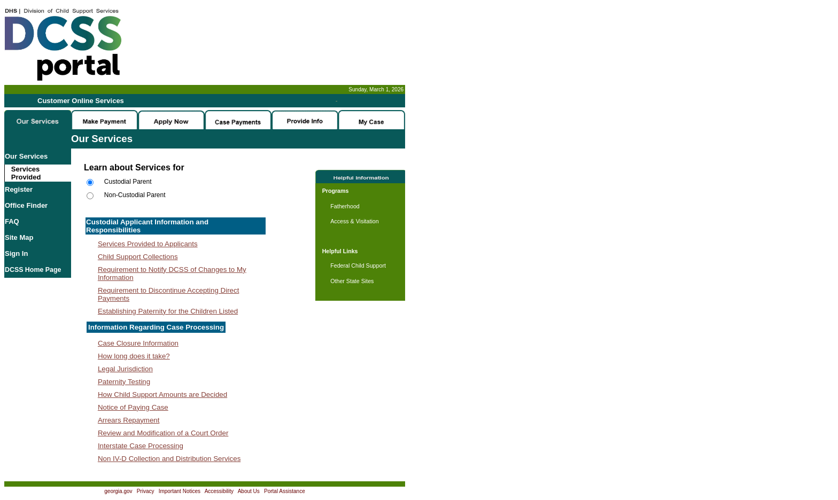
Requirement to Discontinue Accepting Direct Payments (168, 294)
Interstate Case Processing (140, 446)
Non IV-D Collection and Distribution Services (169, 459)
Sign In (16, 253)
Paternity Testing (124, 382)
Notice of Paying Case (133, 407)
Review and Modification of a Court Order (163, 433)
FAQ (12, 221)
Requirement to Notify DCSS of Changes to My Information (172, 273)
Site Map (19, 237)
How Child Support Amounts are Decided (162, 394)
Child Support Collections (138, 257)
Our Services (26, 156)
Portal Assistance (284, 491)
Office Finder (26, 205)
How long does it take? (134, 356)
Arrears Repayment (129, 420)
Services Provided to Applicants (148, 244)
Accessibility (219, 491)
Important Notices (179, 491)
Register (19, 189)
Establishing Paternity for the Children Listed (168, 311)
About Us (249, 491)
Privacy (145, 491)
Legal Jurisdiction (125, 369)
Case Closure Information (138, 343)
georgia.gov (118, 491)
